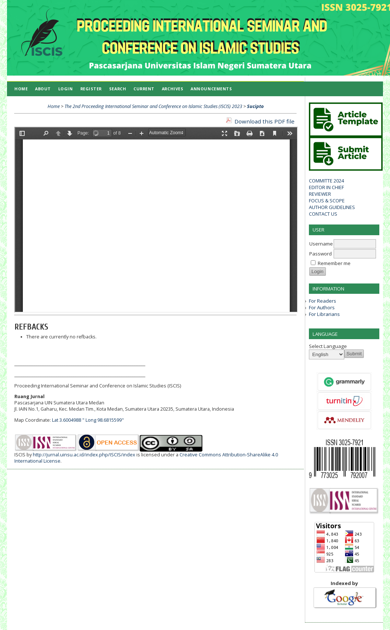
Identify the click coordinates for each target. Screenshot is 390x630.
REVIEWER (320, 194)
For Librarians (324, 314)
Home (21, 88)
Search (117, 88)
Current (143, 88)
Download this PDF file (264, 121)
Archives (172, 88)
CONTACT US (323, 213)
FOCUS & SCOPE (327, 200)
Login (65, 88)
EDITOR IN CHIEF (326, 187)
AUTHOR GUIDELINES (332, 207)
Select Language (328, 346)
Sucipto (255, 106)
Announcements (211, 88)
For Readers (322, 300)
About (43, 88)
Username (321, 243)
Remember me (334, 263)
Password (320, 253)
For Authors (322, 307)
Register (91, 88)
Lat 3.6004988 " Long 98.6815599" (88, 420)
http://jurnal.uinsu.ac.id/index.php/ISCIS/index (84, 455)
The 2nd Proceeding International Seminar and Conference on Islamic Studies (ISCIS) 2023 (153, 106)
